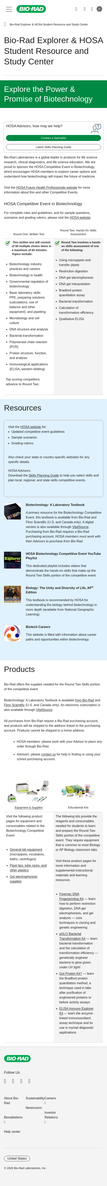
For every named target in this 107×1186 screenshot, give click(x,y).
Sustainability (35, 1098)
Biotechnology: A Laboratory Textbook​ (55, 505)
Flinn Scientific (14, 705)
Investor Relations (51, 1115)
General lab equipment (26, 849)
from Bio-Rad (84, 700)
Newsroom (33, 1107)
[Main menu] (9, 9)
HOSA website (80, 217)
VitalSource (80, 527)
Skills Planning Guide (44, 475)
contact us (48, 754)
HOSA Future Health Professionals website (46, 187)
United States (17, 1158)
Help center (12, 1131)
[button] (5, 24)
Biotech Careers (38, 627)
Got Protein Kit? (70, 973)
